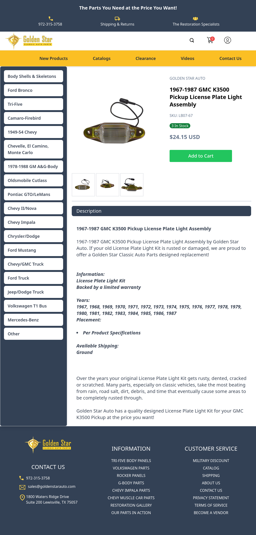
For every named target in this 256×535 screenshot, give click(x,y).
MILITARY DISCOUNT (211, 460)
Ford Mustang (22, 250)
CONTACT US (211, 490)
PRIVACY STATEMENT (211, 497)
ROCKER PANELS (131, 475)
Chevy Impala (21, 222)
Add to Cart (200, 156)
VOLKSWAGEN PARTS (131, 468)
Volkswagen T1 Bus (27, 306)
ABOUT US (211, 482)
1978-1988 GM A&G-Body (33, 166)
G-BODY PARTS (131, 482)
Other (14, 334)
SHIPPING (211, 475)
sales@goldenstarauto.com (51, 486)
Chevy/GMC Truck (26, 264)
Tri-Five (15, 104)
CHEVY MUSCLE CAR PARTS (131, 497)
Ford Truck (18, 278)
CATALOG (211, 468)
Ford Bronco (20, 90)
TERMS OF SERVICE (211, 505)
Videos (187, 58)
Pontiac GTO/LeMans (29, 194)
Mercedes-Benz (23, 320)
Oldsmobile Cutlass (27, 180)
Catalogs (101, 58)
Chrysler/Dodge (24, 236)
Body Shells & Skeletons (32, 76)
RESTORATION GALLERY (131, 505)
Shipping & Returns (117, 24)
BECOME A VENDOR (211, 512)
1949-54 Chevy (22, 132)
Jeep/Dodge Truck (26, 292)
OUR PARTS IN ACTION (131, 512)
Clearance (146, 58)
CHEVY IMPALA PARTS (131, 490)
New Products (53, 58)
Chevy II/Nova (22, 208)
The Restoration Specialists (196, 24)
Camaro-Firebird (24, 118)
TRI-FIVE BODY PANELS (131, 460)
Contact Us (230, 58)
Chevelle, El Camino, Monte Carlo (28, 149)
